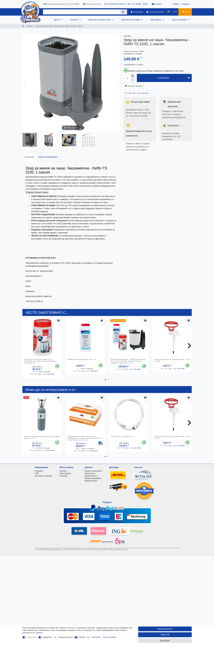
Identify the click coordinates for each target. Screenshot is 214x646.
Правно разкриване (92, 478)
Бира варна (156, 19)
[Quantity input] (127, 78)
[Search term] (81, 11)
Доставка (144, 93)
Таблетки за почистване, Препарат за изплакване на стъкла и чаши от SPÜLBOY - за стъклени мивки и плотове (85, 438)
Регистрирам (65, 473)
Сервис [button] (185, 4)
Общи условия (90, 481)
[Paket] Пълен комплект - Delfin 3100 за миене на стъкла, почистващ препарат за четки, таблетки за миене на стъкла (128, 361)
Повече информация (48, 157)
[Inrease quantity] (133, 76)
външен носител (65, 637)
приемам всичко (164, 629)
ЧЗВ (36, 473)
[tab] (29, 157)
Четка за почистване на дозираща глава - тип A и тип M (172, 360)
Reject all (165, 634)
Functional (96, 637)
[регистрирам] (136, 11)
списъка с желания (134, 86)
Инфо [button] (175, 4)
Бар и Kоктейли (180, 19)
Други (57, 19)
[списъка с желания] (174, 11)
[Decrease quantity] (133, 80)
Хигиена (74, 19)
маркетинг (47, 637)
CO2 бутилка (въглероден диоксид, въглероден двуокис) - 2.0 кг (42, 437)
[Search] (123, 11)
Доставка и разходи (43, 476)
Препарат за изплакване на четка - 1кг (81, 359)
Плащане (39, 471)
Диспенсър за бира (131, 19)
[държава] (168, 11)
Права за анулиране (93, 471)
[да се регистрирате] (155, 11)
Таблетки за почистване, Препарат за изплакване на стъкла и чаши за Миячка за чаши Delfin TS (40, 361)
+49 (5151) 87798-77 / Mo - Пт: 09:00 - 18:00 (126, 4)
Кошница (63, 476)
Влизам (63, 471)
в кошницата (173, 78)
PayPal (82, 637)
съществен (31, 637)
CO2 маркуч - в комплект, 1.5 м (122, 436)
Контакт (157, 4)
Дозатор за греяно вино (100, 19)
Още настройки (109, 637)
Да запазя (165, 640)
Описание (29, 157)
